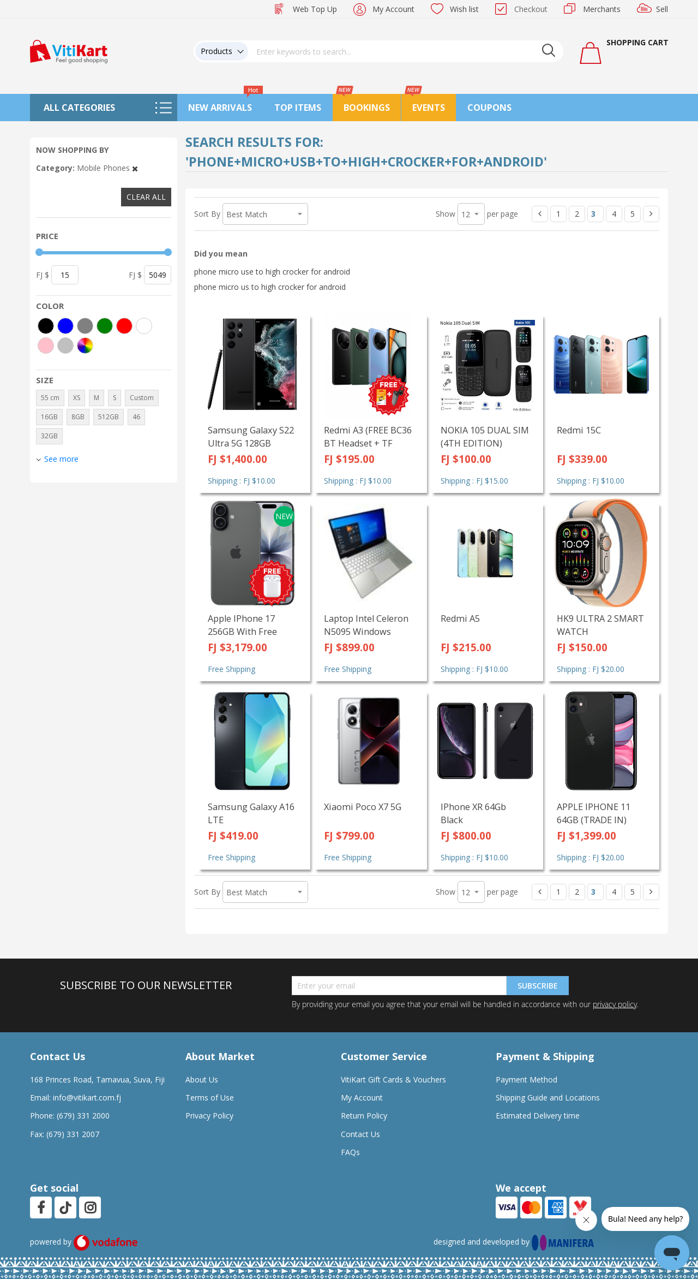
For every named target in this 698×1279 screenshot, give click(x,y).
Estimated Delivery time (538, 1115)
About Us (201, 1079)
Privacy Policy (209, 1115)
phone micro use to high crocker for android (272, 271)
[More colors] (85, 345)
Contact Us (360, 1134)
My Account (393, 9)
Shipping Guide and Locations (548, 1097)
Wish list (464, 9)
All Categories (79, 108)
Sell (662, 9)
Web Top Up (315, 9)
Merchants (602, 9)
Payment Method (526, 1079)
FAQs (350, 1152)
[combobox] (405, 51)
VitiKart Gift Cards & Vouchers (393, 1079)
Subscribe (538, 985)
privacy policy (614, 1004)
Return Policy (364, 1115)
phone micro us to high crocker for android (270, 287)
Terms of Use (209, 1097)
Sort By (207, 214)
